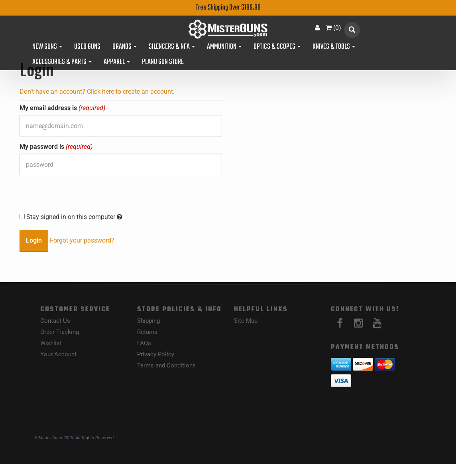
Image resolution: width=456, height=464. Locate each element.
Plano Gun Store (163, 62)
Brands (124, 47)
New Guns (47, 47)
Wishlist (51, 343)
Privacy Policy (155, 354)
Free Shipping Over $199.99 (228, 8)
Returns (147, 332)
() (333, 28)
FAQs (144, 343)
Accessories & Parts (62, 62)
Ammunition (224, 47)
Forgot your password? (82, 240)
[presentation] (80, 196)
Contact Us (55, 320)
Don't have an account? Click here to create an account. (97, 91)
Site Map (245, 320)
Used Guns (87, 47)
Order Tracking (59, 332)
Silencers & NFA (172, 47)
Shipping (148, 320)
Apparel (117, 62)
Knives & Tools (334, 47)
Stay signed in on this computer (71, 217)
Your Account (58, 354)
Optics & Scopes (277, 47)
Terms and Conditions (166, 365)
